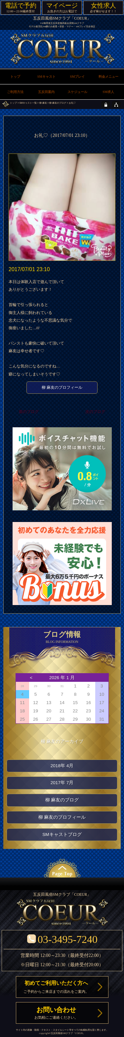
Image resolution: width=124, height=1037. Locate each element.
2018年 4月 (62, 765)
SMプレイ (77, 76)
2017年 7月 (62, 782)
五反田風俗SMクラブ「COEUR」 (62, 18)
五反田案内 (46, 92)
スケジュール (77, 92)
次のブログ (95, 412)
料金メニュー (108, 76)
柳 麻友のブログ (57, 103)
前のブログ (29, 412)
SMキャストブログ (61, 834)
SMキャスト (46, 76)
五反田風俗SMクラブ (62, 1033)
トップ (13, 103)
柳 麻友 (43, 103)
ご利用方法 (15, 92)
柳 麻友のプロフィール (62, 387)
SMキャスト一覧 (28, 103)
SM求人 (108, 92)
